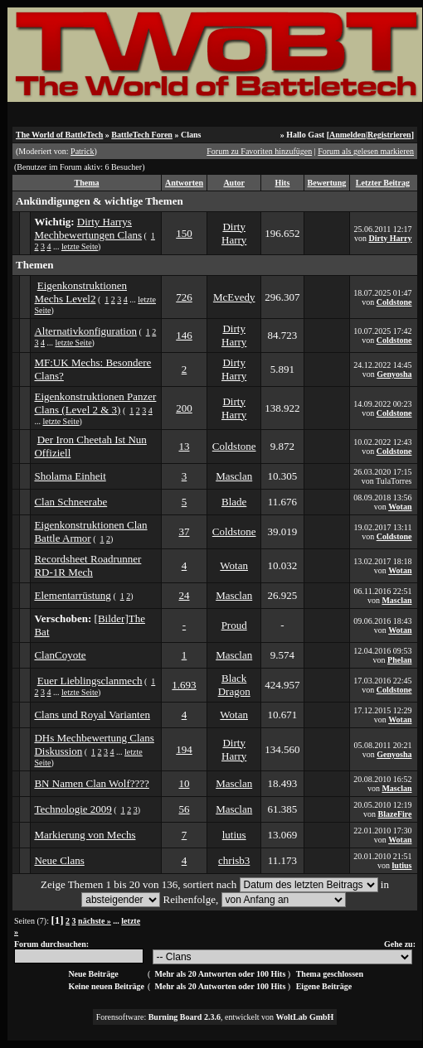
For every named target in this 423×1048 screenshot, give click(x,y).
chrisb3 (234, 860)
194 (184, 749)
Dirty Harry (233, 233)
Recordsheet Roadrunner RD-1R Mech (87, 565)
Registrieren (389, 134)
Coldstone (394, 302)
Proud (234, 625)
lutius (234, 834)
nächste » (94, 920)
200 (184, 408)
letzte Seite (79, 246)
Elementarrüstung (72, 595)
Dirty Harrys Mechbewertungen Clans (88, 228)
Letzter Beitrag (383, 182)
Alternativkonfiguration (85, 331)
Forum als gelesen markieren (366, 151)
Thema (86, 182)
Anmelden (347, 134)
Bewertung (327, 182)
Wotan (399, 506)
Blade (233, 501)
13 (183, 446)
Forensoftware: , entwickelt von (215, 1016)
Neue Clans (59, 860)
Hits (282, 182)
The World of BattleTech (59, 134)
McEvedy (234, 297)
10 (183, 783)
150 (184, 233)
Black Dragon (234, 685)
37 (183, 531)
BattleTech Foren (142, 134)
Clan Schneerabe (70, 501)
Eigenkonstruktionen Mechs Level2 (80, 292)
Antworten (184, 182)
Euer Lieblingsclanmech (90, 680)
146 (184, 335)
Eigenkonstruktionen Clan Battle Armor (90, 531)
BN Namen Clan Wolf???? (91, 783)
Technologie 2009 (72, 809)
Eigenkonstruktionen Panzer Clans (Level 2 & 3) (95, 403)
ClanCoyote (59, 655)
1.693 (184, 685)
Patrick (82, 151)
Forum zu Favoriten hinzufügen (259, 151)
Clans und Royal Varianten (92, 714)
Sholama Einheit (69, 476)
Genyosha (394, 374)
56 (183, 809)
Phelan (399, 659)
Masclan (234, 476)
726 (184, 297)
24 (183, 595)
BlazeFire (395, 814)
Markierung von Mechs (84, 834)
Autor (234, 182)
